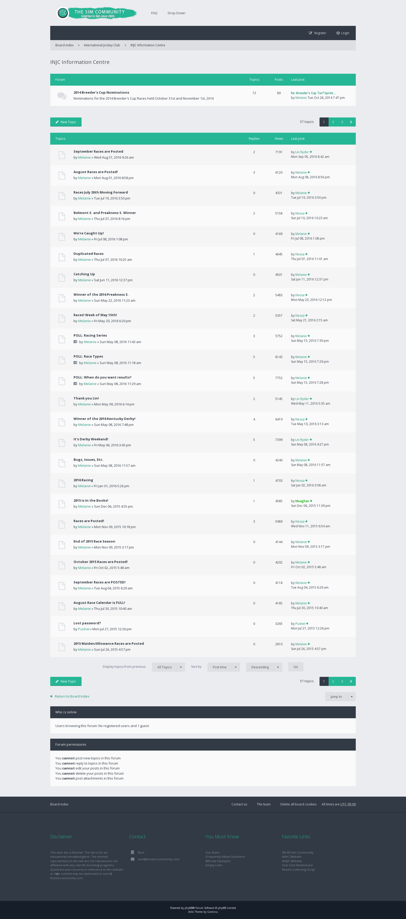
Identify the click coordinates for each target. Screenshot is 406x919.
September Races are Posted (98, 151)
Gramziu (212, 912)
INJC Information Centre (147, 45)
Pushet (83, 629)
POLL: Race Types (88, 356)
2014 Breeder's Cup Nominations (101, 92)
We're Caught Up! (89, 233)
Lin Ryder (302, 152)
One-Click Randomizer (297, 865)
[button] (351, 122)
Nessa (299, 213)
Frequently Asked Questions (225, 856)
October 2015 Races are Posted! (101, 561)
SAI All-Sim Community (298, 852)
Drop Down (176, 13)
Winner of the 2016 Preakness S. (101, 294)
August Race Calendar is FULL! (99, 602)
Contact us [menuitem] (239, 804)
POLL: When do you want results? (103, 377)
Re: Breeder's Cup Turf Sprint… (313, 93)
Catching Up (84, 274)
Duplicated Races (89, 253)
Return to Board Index (72, 696)
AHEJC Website (292, 861)
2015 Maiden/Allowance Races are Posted (109, 643)
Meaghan (302, 501)
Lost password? (87, 623)
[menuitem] (343, 33)
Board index (59, 804)
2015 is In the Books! (91, 500)
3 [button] (342, 122)
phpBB (189, 908)
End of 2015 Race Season (94, 541)
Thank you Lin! (86, 398)
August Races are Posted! (96, 171)
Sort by (215, 667)
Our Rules (212, 852)
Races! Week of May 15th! (95, 315)
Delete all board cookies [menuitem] (298, 804)
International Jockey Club (102, 45)
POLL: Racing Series (90, 335)
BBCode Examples (218, 861)
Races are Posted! (89, 520)
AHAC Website (291, 856)
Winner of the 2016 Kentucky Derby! (104, 418)
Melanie (301, 97)
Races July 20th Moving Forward (101, 192)
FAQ (154, 13)
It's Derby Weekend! (91, 439)
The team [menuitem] (264, 804)
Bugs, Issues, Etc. (88, 459)
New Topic (66, 122)
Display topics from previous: (144, 667)
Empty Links (214, 865)
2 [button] (333, 122)
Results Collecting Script (298, 869)
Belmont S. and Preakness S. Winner (105, 212)
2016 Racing (83, 480)
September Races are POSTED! (100, 582)
